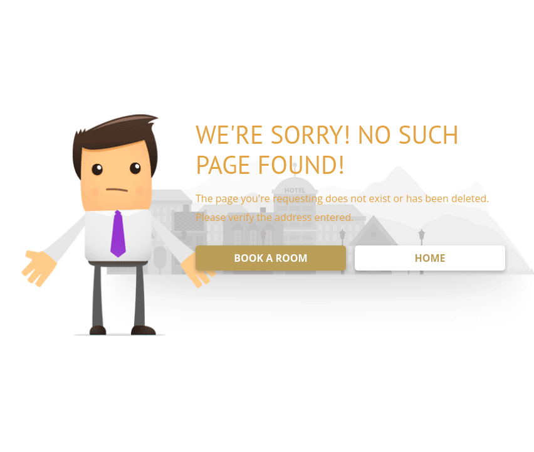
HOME (429, 258)
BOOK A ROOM (270, 258)
